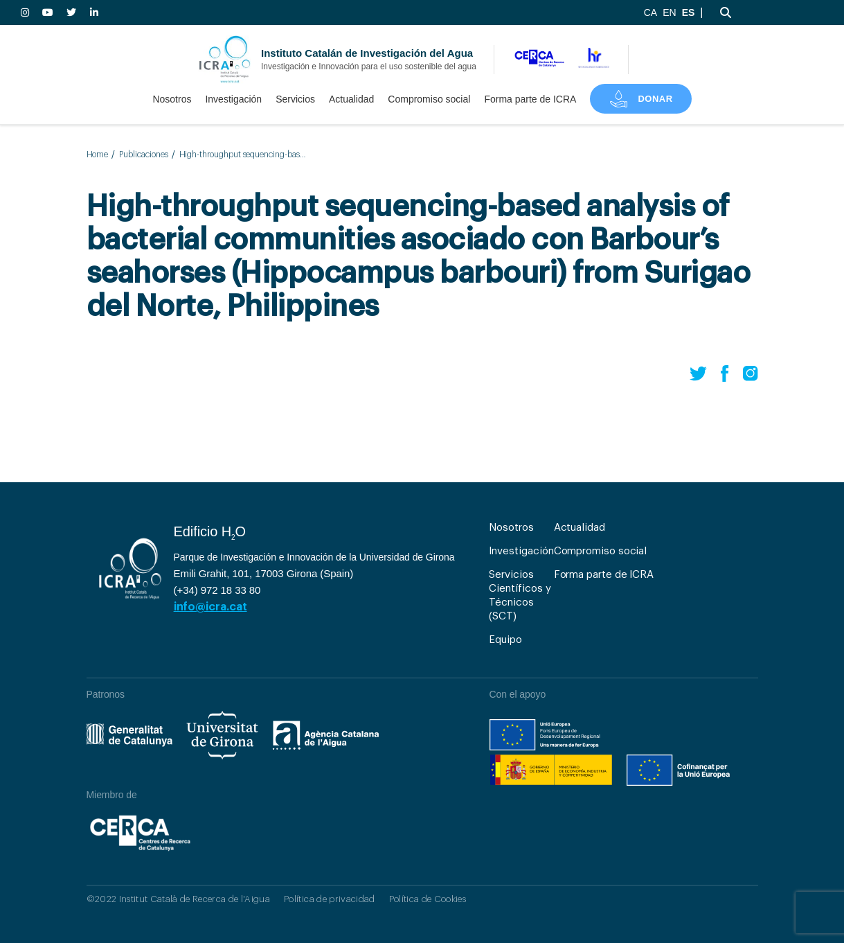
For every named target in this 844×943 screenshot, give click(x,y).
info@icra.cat (210, 606)
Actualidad (351, 99)
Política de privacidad (329, 899)
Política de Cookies (427, 899)
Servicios (295, 99)
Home (98, 154)
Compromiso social (429, 99)
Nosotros (171, 99)
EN (669, 12)
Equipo (505, 640)
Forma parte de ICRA (530, 99)
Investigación (233, 99)
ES (688, 12)
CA (650, 12)
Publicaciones (143, 154)
